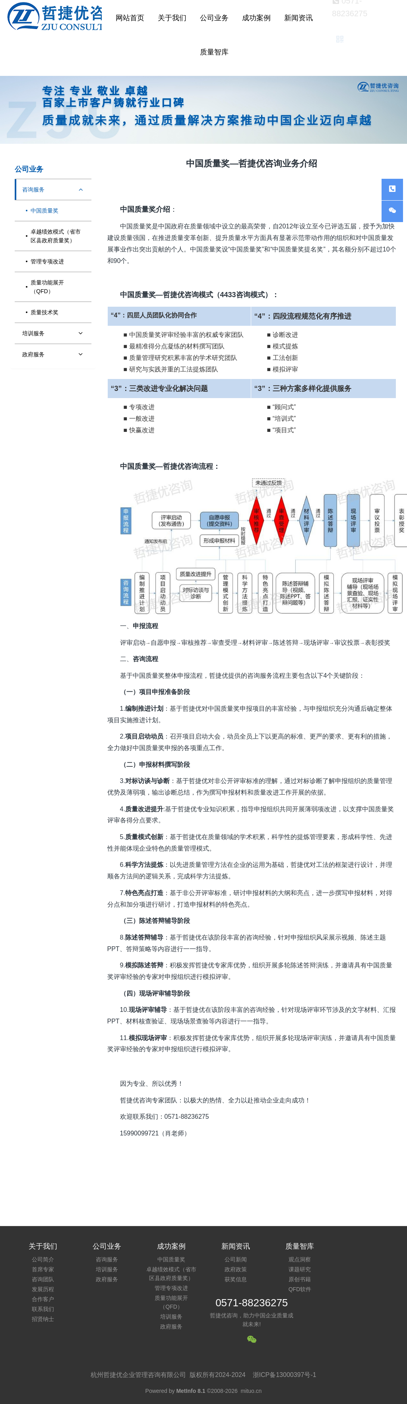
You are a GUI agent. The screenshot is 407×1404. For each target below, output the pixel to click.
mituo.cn (251, 1391)
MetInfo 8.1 (190, 1391)
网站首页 (130, 18)
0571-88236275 (251, 1303)
